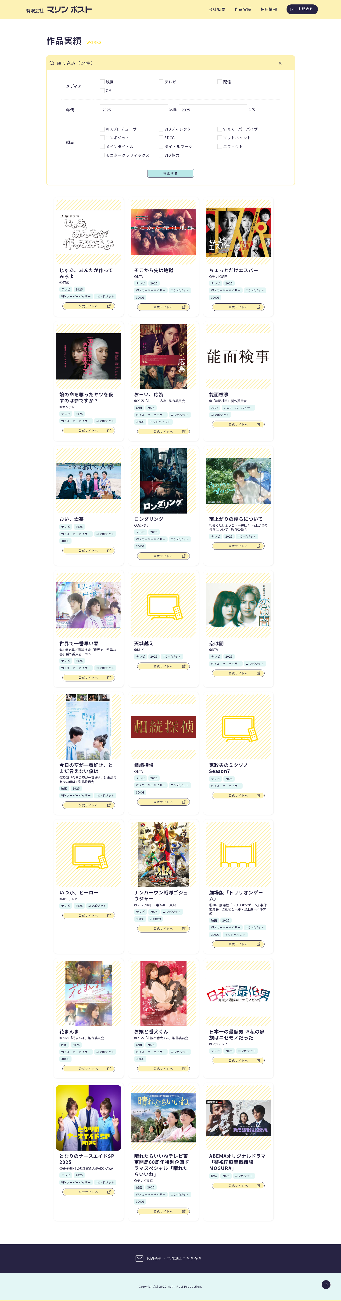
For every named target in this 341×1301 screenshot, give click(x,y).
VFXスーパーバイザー (76, 1053)
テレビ (215, 1051)
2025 (76, 1045)
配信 (139, 1188)
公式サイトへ (88, 1069)
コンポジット (105, 1053)
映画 (64, 1045)
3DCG (65, 1060)
